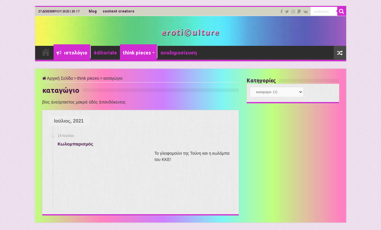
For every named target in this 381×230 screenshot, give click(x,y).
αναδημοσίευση (178, 52)
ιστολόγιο (72, 52)
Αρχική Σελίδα (57, 78)
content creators (118, 11)
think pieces (137, 52)
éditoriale (105, 52)
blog (93, 11)
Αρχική (46, 52)
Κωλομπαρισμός (75, 143)
